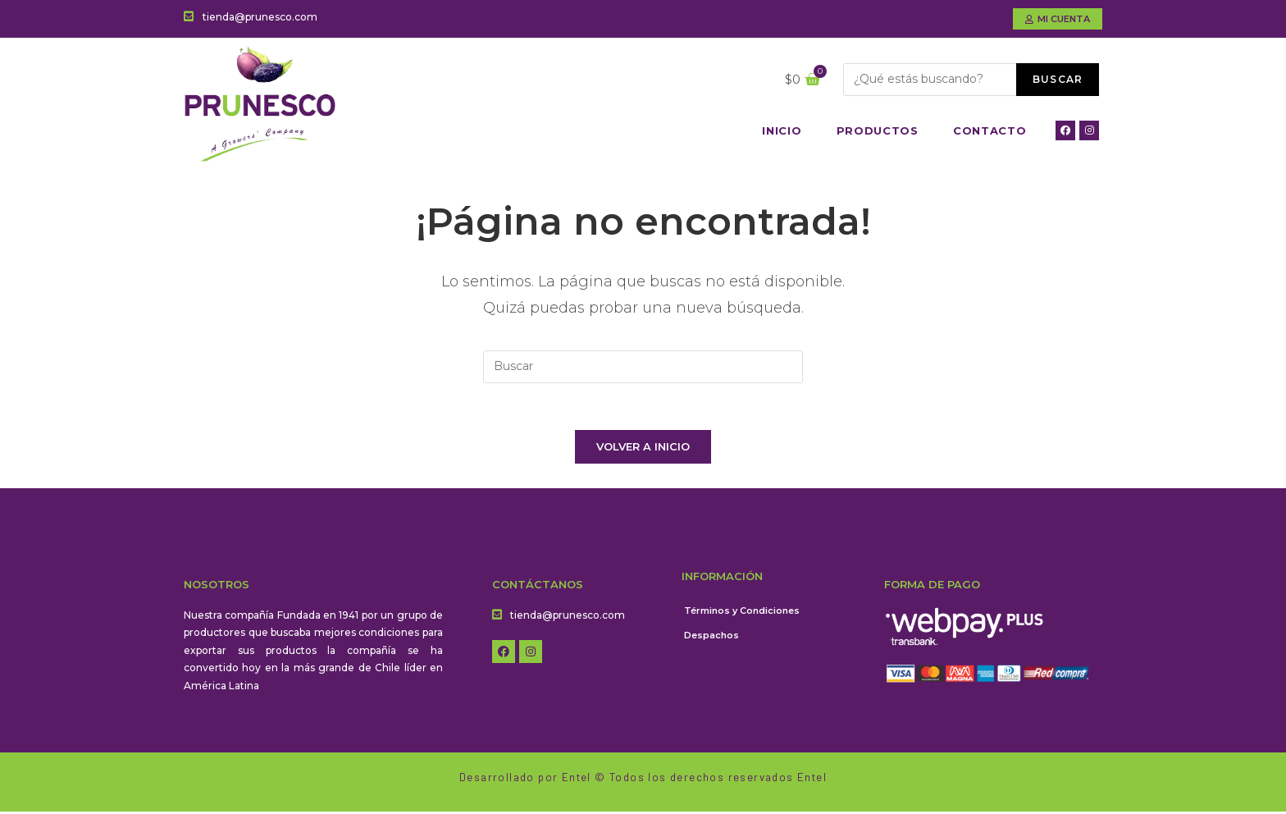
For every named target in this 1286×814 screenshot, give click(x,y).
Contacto (990, 130)
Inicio (781, 130)
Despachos (711, 637)
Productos (878, 130)
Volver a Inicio (643, 448)
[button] (1057, 19)
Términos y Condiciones (742, 613)
